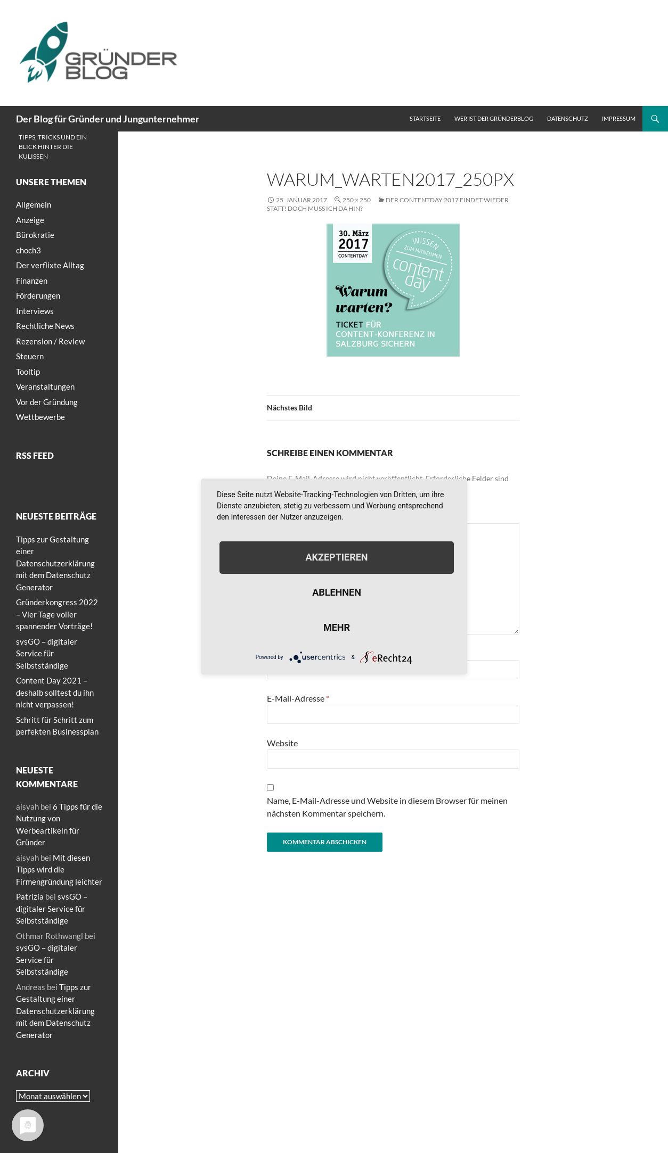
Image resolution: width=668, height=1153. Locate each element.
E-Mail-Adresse (298, 698)
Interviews (35, 311)
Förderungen (38, 295)
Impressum (619, 118)
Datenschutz (567, 118)
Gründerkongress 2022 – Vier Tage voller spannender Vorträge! (57, 614)
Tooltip (28, 371)
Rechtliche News (45, 326)
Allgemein (33, 204)
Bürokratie (35, 235)
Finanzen (31, 280)
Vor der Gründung (47, 402)
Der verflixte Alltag (50, 265)
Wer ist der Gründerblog (493, 118)
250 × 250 (357, 200)
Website (282, 743)
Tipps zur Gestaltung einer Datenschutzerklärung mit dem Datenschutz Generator (55, 563)
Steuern (30, 356)
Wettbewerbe (40, 417)
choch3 (28, 250)
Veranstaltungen (45, 386)
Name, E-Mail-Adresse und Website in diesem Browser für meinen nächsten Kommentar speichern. (387, 806)
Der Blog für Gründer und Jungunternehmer (107, 119)
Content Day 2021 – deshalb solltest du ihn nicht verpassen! (55, 692)
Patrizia (30, 896)
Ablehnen (336, 592)
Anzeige (30, 220)
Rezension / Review (50, 341)
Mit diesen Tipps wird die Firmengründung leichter (59, 869)
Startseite (425, 118)
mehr (336, 627)
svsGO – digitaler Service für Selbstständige (46, 653)
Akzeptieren (336, 557)
